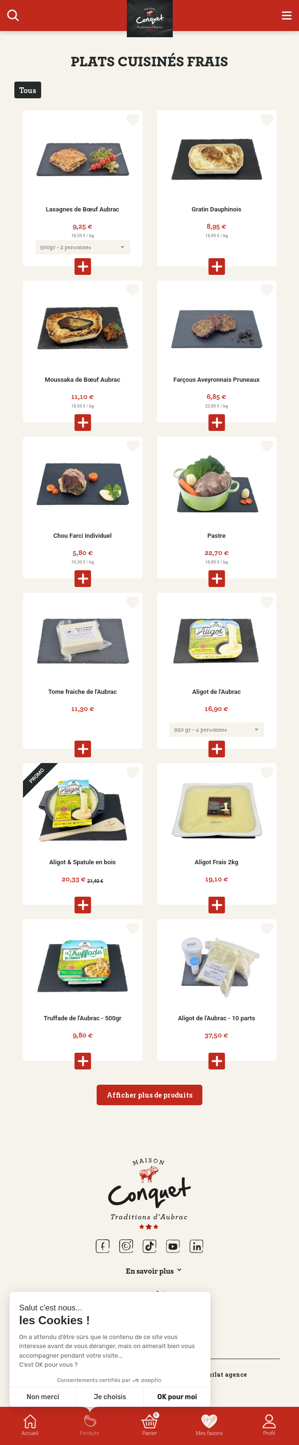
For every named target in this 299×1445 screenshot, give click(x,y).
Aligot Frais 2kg (216, 862)
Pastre (217, 535)
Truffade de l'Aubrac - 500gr (83, 1018)
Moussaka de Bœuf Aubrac (82, 379)
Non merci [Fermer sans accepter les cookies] (42, 1397)
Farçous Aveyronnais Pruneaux (217, 379)
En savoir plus (150, 1271)
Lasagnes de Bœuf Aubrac (82, 209)
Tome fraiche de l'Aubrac (82, 691)
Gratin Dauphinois (217, 209)
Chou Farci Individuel (83, 535)
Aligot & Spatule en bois (82, 862)
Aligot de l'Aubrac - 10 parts (216, 1018)
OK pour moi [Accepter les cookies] (177, 1397)
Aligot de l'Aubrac (216, 691)
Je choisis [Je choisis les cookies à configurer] (110, 1397)
